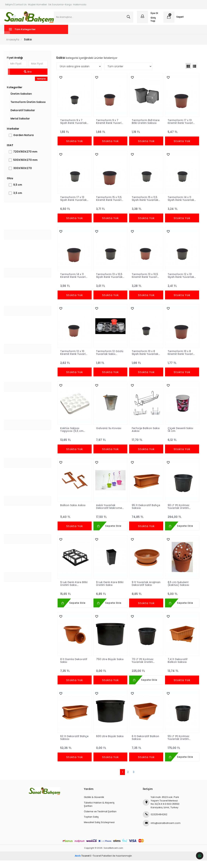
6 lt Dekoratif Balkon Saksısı (145, 740)
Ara (28, 74)
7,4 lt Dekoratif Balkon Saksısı (177, 663)
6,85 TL (110, 595)
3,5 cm (18, 196)
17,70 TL (146, 441)
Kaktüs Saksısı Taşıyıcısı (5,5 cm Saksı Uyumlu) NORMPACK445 (72, 432)
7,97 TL (110, 441)
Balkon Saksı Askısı (73, 508)
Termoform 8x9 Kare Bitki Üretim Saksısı (145, 124)
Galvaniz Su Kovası (108, 431)
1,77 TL (181, 364)
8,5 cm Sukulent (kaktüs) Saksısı (178, 586)
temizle (41, 81)
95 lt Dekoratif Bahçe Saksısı (146, 509)
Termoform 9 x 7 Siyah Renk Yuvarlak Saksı (74, 124)
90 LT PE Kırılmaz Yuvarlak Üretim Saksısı (178, 509)
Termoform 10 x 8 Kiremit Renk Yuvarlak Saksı (178, 355)
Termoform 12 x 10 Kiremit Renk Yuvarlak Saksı (73, 355)
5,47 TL (181, 133)
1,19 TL (146, 133)
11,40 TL (75, 518)
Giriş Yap (153, 20)
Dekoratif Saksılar (23, 113)
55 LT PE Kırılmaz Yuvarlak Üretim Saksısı (178, 740)
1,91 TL (110, 364)
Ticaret (82, 858)
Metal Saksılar (21, 121)
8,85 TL (146, 595)
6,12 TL (181, 441)
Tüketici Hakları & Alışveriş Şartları (99, 806)
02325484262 (155, 817)
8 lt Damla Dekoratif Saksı (74, 663)
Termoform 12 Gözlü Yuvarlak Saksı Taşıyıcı (109, 355)
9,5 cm (18, 187)
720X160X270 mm (26, 154)
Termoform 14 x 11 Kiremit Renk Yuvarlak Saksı (72, 278)
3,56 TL (75, 287)
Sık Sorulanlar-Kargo (60, 4)
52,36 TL (75, 749)
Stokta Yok (75, 144)
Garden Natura (24, 138)
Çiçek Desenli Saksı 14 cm (180, 432)
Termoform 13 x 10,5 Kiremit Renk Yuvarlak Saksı (145, 278)
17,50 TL (110, 518)
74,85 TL (146, 518)
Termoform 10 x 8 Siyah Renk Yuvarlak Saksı (145, 355)
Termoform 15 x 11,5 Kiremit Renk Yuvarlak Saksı (109, 201)
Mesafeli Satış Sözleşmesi (99, 825)
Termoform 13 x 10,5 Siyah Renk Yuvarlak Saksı (109, 278)
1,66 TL (110, 133)
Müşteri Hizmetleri (37, 4)
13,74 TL (181, 672)
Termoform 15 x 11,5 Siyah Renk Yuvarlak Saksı (145, 201)
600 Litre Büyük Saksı (110, 739)
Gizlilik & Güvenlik (94, 800)
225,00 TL (146, 672)
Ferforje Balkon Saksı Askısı (146, 432)
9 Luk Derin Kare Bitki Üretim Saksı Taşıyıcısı (74, 586)
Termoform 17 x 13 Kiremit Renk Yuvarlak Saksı (179, 124)
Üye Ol (154, 14)
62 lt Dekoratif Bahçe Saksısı (75, 740)
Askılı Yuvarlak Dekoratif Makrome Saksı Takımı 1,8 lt (109, 509)
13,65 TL (75, 441)
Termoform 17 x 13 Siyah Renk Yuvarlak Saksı (74, 201)
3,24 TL (181, 210)
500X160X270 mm (26, 162)
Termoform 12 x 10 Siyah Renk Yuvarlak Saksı (180, 278)
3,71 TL (110, 210)
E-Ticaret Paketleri (101, 858)
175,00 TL (181, 749)
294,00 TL (181, 518)
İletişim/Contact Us (16, 4)
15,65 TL (75, 595)
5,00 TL (181, 595)
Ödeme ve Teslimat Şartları (100, 814)
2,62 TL (75, 364)
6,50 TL (75, 210)
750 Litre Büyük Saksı (110, 662)
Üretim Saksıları (22, 96)
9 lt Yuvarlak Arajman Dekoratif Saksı (144, 586)
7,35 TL (75, 672)
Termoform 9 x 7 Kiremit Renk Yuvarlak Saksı (107, 124)
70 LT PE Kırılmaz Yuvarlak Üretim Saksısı (142, 663)
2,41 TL (181, 287)
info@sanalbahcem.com (162, 826)
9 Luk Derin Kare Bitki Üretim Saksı (109, 586)
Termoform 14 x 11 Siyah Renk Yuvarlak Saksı (180, 201)
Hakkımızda (79, 4)
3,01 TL (110, 287)
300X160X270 (23, 171)
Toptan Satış (91, 819)
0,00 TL (110, 672)
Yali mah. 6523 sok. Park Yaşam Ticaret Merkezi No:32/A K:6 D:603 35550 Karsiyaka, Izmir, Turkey (161, 805)
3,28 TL (146, 287)
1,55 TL (75, 133)
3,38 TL (146, 210)
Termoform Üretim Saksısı (29, 105)
